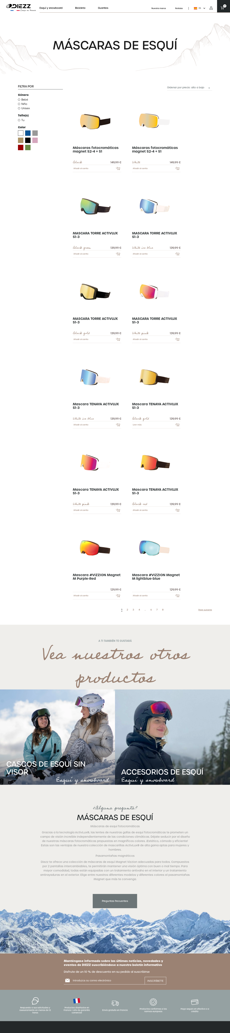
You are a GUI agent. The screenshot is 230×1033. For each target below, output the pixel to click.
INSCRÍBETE (155, 980)
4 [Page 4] (139, 609)
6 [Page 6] (151, 609)
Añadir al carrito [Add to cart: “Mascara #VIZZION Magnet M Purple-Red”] (80, 595)
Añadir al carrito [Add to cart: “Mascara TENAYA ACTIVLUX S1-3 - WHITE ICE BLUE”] (80, 425)
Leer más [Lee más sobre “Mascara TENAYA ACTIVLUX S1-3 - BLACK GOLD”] (137, 425)
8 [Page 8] (163, 609)
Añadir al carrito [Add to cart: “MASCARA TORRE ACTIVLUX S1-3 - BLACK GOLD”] (80, 339)
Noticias (179, 8)
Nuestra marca (158, 8)
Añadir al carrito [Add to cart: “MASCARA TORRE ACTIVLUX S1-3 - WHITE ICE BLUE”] (140, 254)
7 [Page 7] (157, 609)
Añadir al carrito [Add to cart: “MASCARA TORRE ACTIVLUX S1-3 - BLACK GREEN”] (80, 254)
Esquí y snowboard (51, 8)
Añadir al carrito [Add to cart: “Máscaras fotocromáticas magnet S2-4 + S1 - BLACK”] (80, 168)
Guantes (103, 8)
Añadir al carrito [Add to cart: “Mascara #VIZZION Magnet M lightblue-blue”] (140, 595)
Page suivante (205, 610)
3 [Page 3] (133, 609)
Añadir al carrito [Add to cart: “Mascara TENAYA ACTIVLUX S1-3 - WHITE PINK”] (80, 510)
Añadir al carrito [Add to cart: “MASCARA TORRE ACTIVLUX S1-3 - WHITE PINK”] (140, 339)
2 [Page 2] (127, 609)
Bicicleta (80, 8)
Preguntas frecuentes (115, 901)
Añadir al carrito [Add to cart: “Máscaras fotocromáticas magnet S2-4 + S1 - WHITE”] (140, 168)
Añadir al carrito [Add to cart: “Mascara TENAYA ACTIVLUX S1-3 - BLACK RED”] (140, 510)
